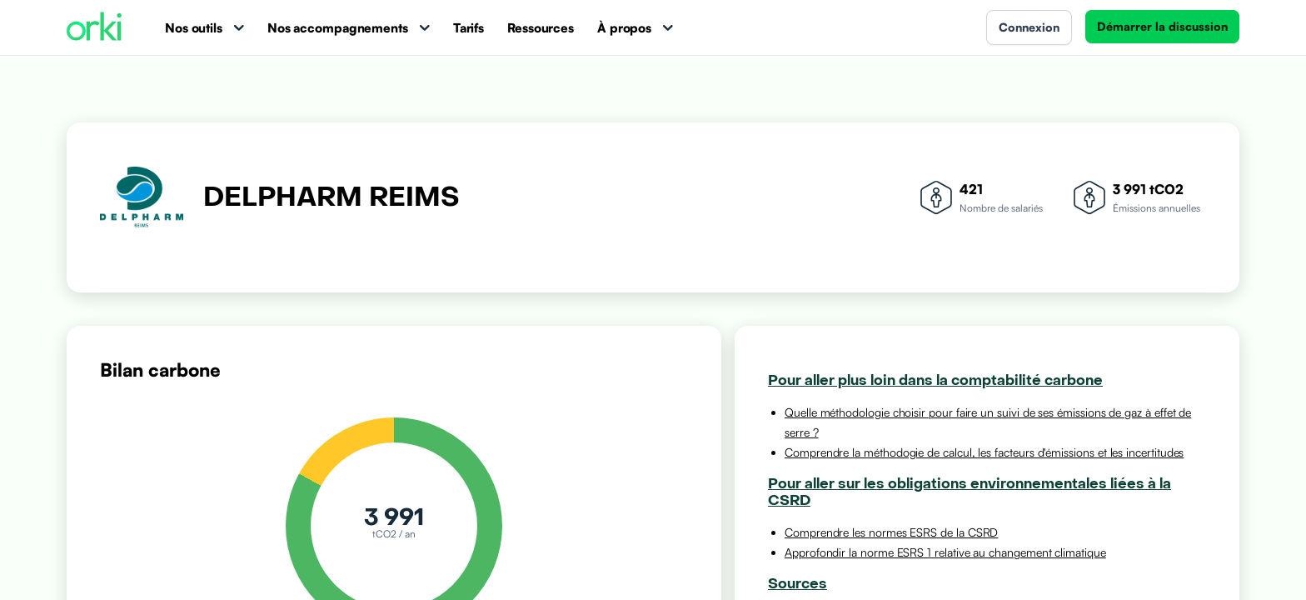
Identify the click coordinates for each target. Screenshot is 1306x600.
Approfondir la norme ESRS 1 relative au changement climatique (945, 552)
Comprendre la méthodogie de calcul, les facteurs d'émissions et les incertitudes (984, 452)
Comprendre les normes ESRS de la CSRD (891, 532)
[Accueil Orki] (94, 28)
